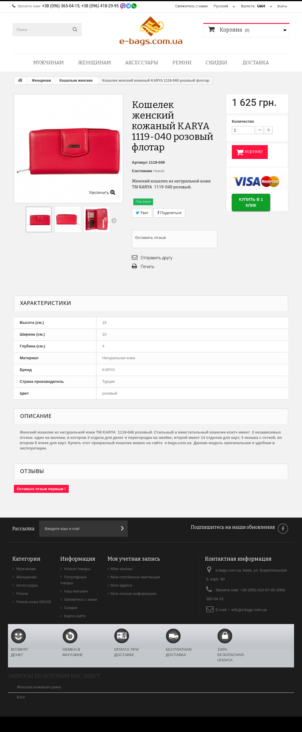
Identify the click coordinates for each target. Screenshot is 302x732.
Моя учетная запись (134, 559)
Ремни (181, 63)
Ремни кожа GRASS (33, 602)
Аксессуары (141, 63)
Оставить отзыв (150, 237)
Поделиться (169, 213)
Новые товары (77, 569)
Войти (281, 6)
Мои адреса (121, 585)
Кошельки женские (76, 80)
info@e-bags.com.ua (249, 610)
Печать (147, 266)
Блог (21, 697)
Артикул (139, 162)
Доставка (255, 63)
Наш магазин (75, 591)
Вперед (114, 220)
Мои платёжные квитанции (135, 577)
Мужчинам (48, 63)
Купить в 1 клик (254, 204)
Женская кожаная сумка (39, 687)
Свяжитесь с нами (190, 6)
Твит (142, 213)
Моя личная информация (133, 593)
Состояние (142, 171)
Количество (243, 121)
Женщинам (94, 63)
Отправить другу (156, 257)
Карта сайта (74, 616)
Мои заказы (121, 569)
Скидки (216, 63)
